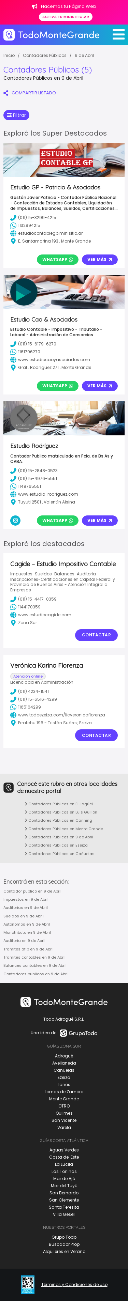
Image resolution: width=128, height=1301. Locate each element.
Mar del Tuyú (64, 1186)
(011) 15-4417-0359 (33, 599)
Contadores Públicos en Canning (58, 820)
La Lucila (64, 1164)
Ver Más (99, 259)
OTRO (64, 1106)
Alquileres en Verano (64, 1251)
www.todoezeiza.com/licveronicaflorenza (57, 715)
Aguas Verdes (64, 1150)
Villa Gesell (64, 1214)
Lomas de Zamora (64, 1092)
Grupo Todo (64, 1237)
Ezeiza (64, 1077)
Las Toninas (64, 1171)
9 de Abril (84, 55)
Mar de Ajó (64, 1178)
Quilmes (64, 1113)
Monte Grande (64, 1099)
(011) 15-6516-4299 (33, 699)
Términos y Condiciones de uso (74, 1284)
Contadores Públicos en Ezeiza (56, 845)
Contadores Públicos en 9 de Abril (59, 837)
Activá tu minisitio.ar (65, 16)
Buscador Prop (64, 1244)
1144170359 (25, 607)
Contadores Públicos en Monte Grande (64, 829)
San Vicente (64, 1120)
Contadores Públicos (45, 55)
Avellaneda (64, 1063)
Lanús (64, 1084)
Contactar (96, 635)
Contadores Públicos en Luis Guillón (61, 812)
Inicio (9, 55)
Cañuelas (64, 1070)
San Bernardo (64, 1193)
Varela (64, 1127)
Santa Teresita (64, 1207)
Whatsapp (57, 259)
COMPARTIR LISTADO (29, 93)
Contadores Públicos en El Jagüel (59, 804)
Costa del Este (64, 1157)
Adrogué (64, 1056)
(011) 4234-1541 (29, 691)
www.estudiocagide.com (40, 615)
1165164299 (25, 707)
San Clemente (64, 1200)
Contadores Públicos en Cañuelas (60, 853)
